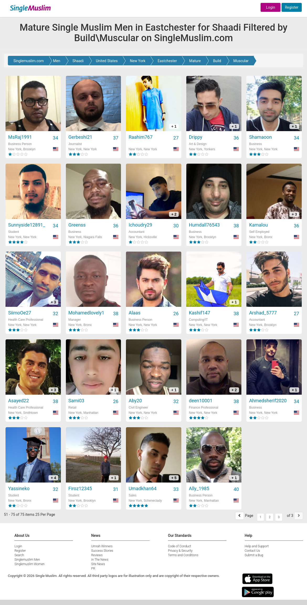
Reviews (97, 555)
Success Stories (102, 551)
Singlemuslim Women (29, 564)
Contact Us (252, 551)
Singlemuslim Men (27, 559)
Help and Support (257, 546)
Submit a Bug (254, 555)
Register (291, 7)
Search (19, 555)
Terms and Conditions (183, 555)
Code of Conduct (179, 546)
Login (270, 7)
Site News (98, 564)
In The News (99, 559)
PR (93, 568)
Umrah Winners (102, 546)
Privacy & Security (180, 551)
